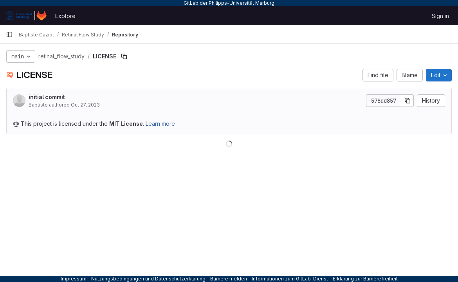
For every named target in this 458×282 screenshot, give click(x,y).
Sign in (440, 16)
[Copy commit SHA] (407, 100)
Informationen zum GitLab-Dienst (290, 279)
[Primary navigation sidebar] (9, 34)
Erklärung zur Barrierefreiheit (365, 279)
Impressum (74, 279)
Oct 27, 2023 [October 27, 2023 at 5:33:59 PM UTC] (85, 105)
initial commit (47, 97)
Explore (65, 16)
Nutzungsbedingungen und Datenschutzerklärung (148, 279)
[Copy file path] (124, 56)
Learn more (160, 123)
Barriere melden (228, 279)
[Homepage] (26, 15)
